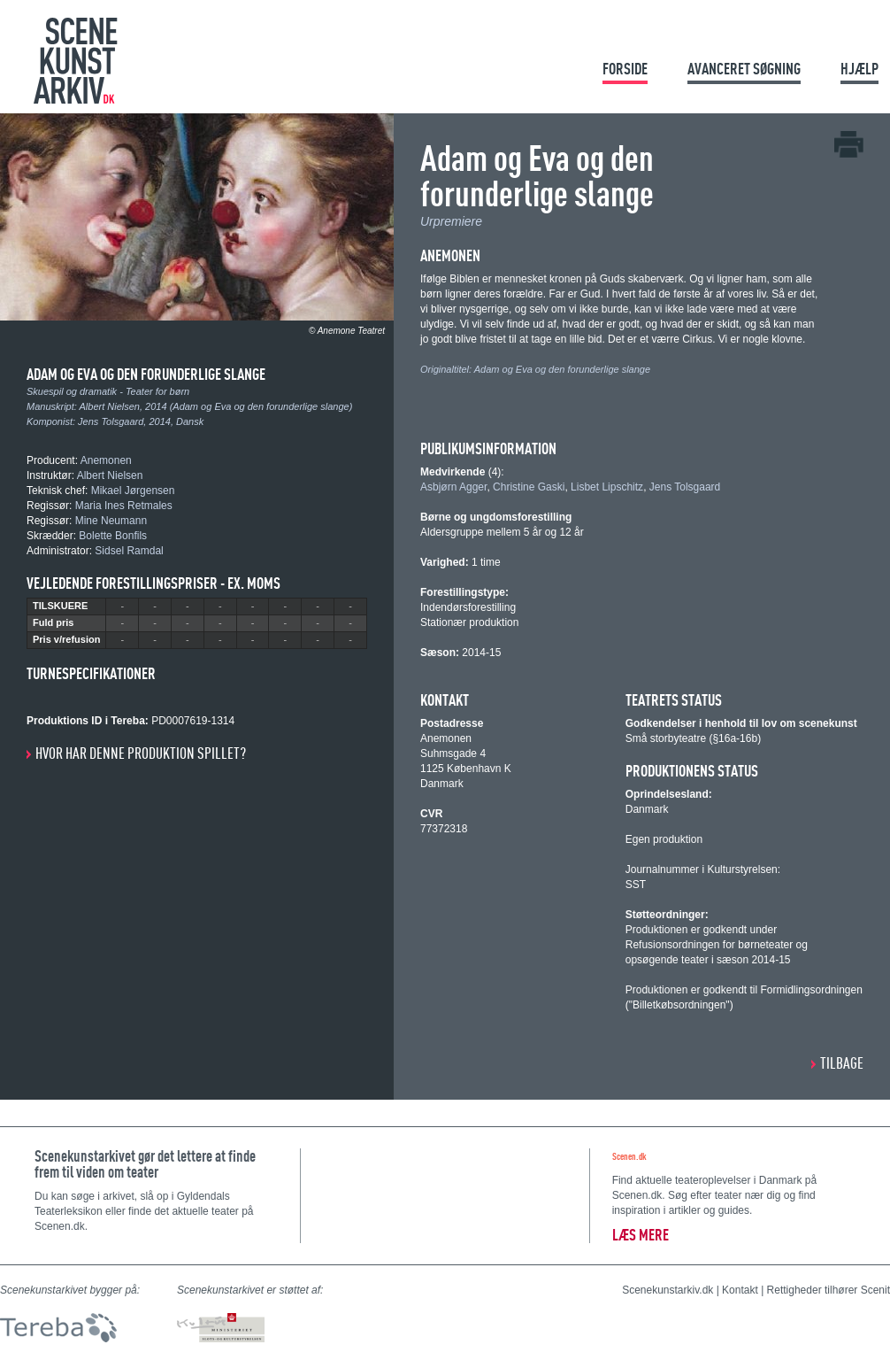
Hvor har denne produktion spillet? (140, 753)
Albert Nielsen (110, 406)
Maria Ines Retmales (124, 505)
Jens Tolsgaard (110, 421)
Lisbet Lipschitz (607, 487)
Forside (625, 68)
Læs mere (640, 1234)
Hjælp (859, 68)
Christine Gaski (528, 487)
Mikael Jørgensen (133, 490)
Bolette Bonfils (113, 535)
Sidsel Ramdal (129, 551)
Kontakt (740, 1290)
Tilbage (841, 1063)
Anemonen (106, 460)
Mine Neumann (111, 520)
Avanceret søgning (744, 68)
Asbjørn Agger (453, 487)
